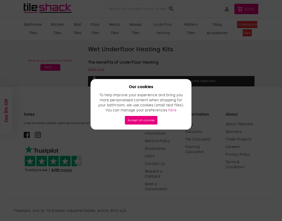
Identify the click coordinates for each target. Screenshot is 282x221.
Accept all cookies (141, 120)
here (172, 110)
